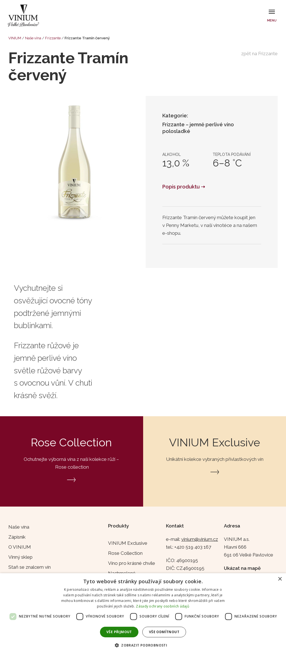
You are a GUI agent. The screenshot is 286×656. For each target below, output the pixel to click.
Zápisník (17, 537)
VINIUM (14, 38)
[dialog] (143, 614)
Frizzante (53, 38)
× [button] (280, 579)
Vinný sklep (20, 557)
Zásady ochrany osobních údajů (162, 606)
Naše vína (33, 38)
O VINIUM (19, 547)
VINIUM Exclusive (127, 543)
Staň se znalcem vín (29, 567)
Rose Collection (125, 553)
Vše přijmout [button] (119, 632)
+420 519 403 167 (192, 547)
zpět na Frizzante (259, 53)
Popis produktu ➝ (183, 187)
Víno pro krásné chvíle (131, 563)
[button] (143, 645)
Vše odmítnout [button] (164, 632)
